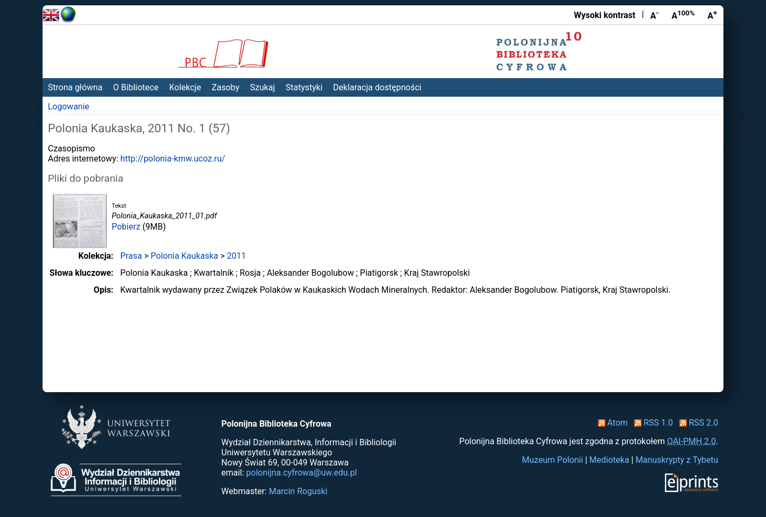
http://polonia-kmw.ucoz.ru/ (172, 159)
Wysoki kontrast (605, 15)
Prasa (131, 256)
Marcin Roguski (298, 491)
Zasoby (225, 87)
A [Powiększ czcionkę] (712, 15)
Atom (611, 423)
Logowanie (68, 106)
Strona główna (75, 87)
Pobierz (126, 227)
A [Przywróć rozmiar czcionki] (683, 15)
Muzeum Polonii (552, 460)
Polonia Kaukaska (184, 256)
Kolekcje (185, 87)
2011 (236, 256)
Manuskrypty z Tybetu (677, 460)
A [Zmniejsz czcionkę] (654, 15)
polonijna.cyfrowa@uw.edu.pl (301, 473)
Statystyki (304, 87)
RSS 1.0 (651, 423)
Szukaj (262, 87)
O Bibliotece (136, 87)
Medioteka (609, 460)
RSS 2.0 (696, 423)
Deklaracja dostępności (377, 87)
